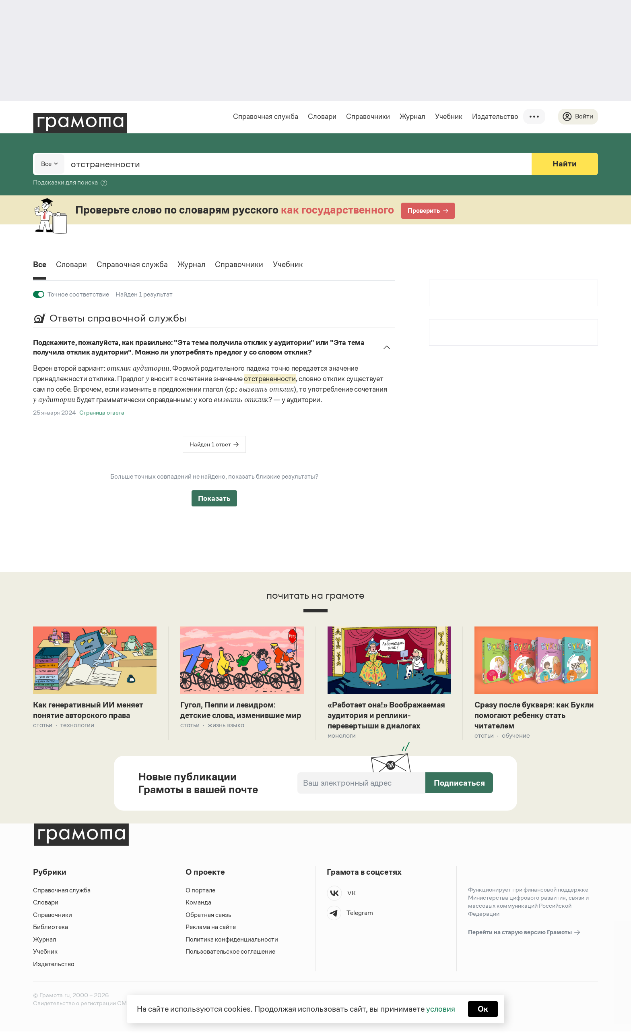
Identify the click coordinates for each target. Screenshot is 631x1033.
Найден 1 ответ (210, 444)
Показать (214, 498)
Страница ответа (101, 412)
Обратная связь (208, 916)
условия (440, 1008)
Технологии (77, 726)
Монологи (342, 737)
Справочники (368, 116)
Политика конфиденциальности (232, 940)
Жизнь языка (226, 737)
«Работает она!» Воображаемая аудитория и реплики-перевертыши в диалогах (389, 716)
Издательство (495, 116)
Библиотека (50, 928)
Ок (483, 1008)
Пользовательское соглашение (231, 953)
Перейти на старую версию (524, 933)
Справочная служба (265, 116)
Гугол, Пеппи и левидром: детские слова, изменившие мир (234, 716)
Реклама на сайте (211, 928)
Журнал (412, 116)
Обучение (516, 737)
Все (40, 265)
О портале (201, 891)
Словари (321, 116)
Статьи (42, 726)
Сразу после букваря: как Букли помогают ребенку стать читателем (534, 716)
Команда (198, 903)
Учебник (448, 116)
